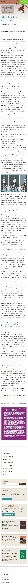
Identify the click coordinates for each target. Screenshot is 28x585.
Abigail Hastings (7, 469)
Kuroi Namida (9, 325)
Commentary (6, 453)
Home (3, 571)
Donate (24, 1)
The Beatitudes (13, 31)
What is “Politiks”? (7, 574)
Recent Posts (6, 579)
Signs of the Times (8, 462)
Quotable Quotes (7, 472)
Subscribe (5, 577)
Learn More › (5, 530)
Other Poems (6, 459)
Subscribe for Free (8, 514)
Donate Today (7, 498)
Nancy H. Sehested (8, 466)
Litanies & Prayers (8, 456)
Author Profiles (7, 582)
